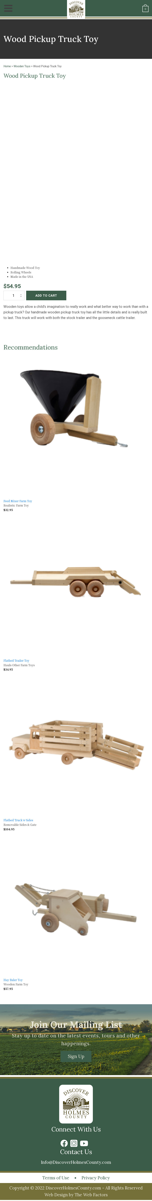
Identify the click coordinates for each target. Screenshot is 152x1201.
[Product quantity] (13, 294)
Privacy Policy (97, 1178)
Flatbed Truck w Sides (18, 819)
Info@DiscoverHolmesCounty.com (76, 1162)
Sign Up (76, 1055)
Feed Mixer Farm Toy (17, 500)
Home (7, 66)
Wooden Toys (22, 66)
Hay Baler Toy (13, 979)
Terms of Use (53, 1178)
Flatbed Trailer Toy (16, 659)
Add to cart (46, 294)
